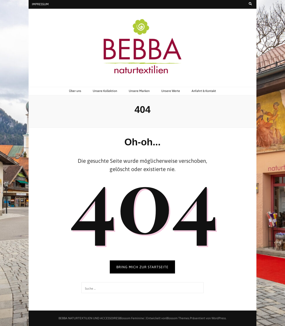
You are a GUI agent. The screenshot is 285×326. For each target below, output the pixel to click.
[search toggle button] (250, 3)
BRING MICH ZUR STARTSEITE (142, 267)
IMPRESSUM (40, 4)
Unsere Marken (139, 91)
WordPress (218, 318)
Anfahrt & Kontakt (204, 91)
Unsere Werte (170, 91)
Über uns (75, 91)
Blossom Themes (177, 318)
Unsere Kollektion (105, 91)
